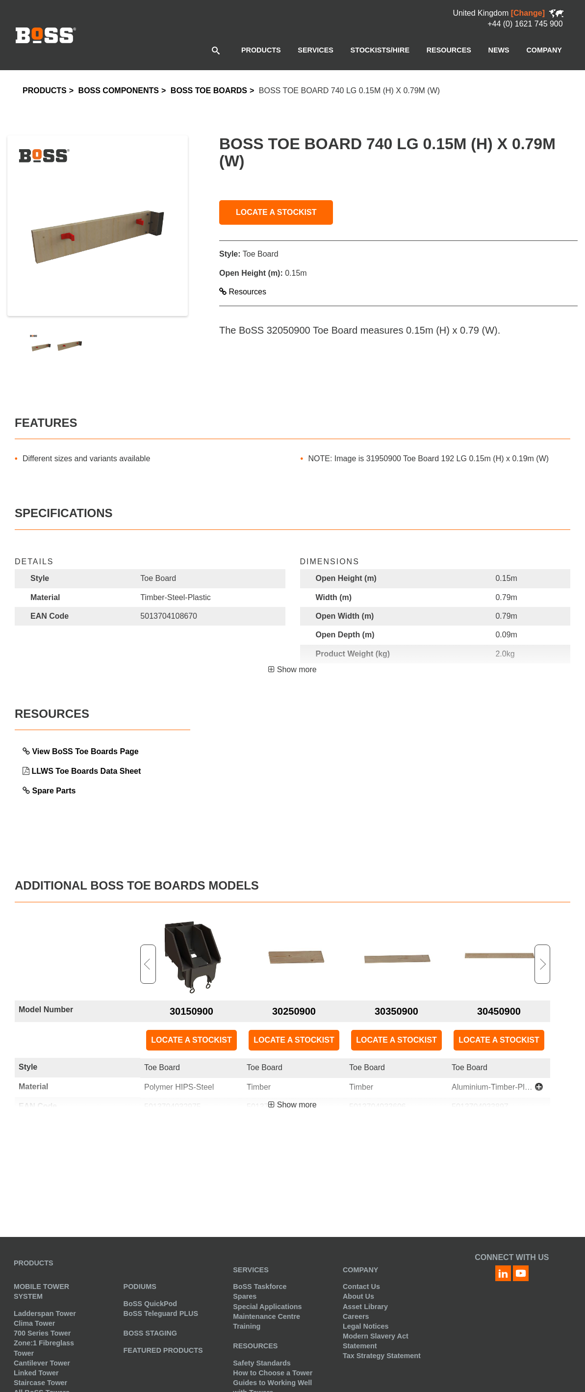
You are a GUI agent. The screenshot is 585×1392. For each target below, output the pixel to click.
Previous (148, 964)
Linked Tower (36, 1373)
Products (45, 90)
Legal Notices (366, 1326)
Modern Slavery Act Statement (375, 1341)
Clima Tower (34, 1323)
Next (542, 964)
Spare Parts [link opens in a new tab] (54, 791)
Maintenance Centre (266, 1316)
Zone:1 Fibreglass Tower (44, 1348)
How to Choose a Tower (272, 1373)
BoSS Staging (150, 1333)
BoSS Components (118, 90)
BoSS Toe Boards (209, 90)
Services (251, 1270)
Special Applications (267, 1307)
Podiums (140, 1286)
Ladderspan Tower (45, 1313)
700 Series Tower (42, 1333)
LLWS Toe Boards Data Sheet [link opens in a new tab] (86, 771)
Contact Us (361, 1286)
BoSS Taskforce (259, 1286)
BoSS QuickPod (151, 1304)
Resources (242, 292)
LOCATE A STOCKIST (276, 212)
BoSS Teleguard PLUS (161, 1313)
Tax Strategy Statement (382, 1356)
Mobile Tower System (41, 1291)
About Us (358, 1296)
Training (246, 1326)
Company (361, 1270)
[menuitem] (261, 50)
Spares (244, 1296)
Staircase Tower (40, 1383)
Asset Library (365, 1307)
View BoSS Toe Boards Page (85, 751)
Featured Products (163, 1350)
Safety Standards (262, 1363)
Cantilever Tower (42, 1363)
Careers (356, 1316)
